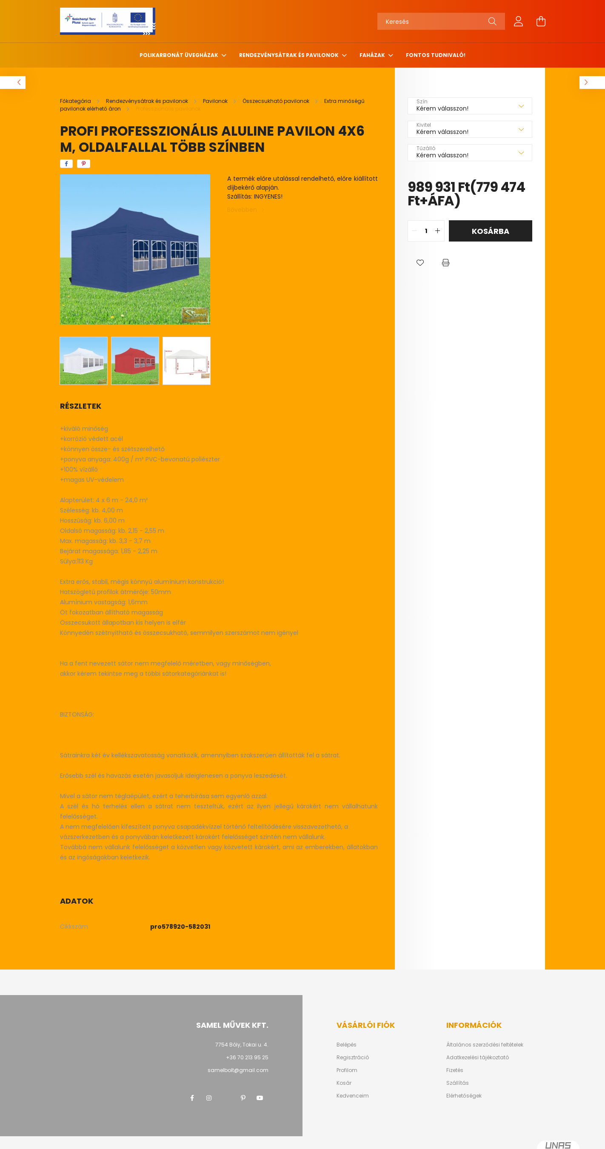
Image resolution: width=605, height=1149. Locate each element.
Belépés (347, 1045)
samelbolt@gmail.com (238, 1070)
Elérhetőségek (464, 1096)
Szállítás (457, 1083)
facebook (191, 1097)
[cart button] (540, 21)
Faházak (373, 55)
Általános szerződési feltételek (484, 1045)
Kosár (344, 1083)
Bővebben (242, 209)
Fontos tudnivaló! (435, 55)
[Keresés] (441, 21)
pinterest (242, 1097)
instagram (208, 1097)
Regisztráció (353, 1058)
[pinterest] (83, 163)
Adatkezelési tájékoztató (477, 1058)
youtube (259, 1097)
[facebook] (66, 163)
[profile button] (518, 21)
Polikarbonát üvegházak (180, 55)
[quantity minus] (414, 231)
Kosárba (490, 231)
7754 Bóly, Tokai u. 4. (241, 1044)
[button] (420, 262)
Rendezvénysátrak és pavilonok (289, 55)
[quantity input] (426, 231)
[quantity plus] (437, 231)
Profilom (347, 1070)
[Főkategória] (76, 101)
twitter (225, 1097)
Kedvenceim (353, 1096)
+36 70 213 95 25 (247, 1057)
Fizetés (454, 1070)
